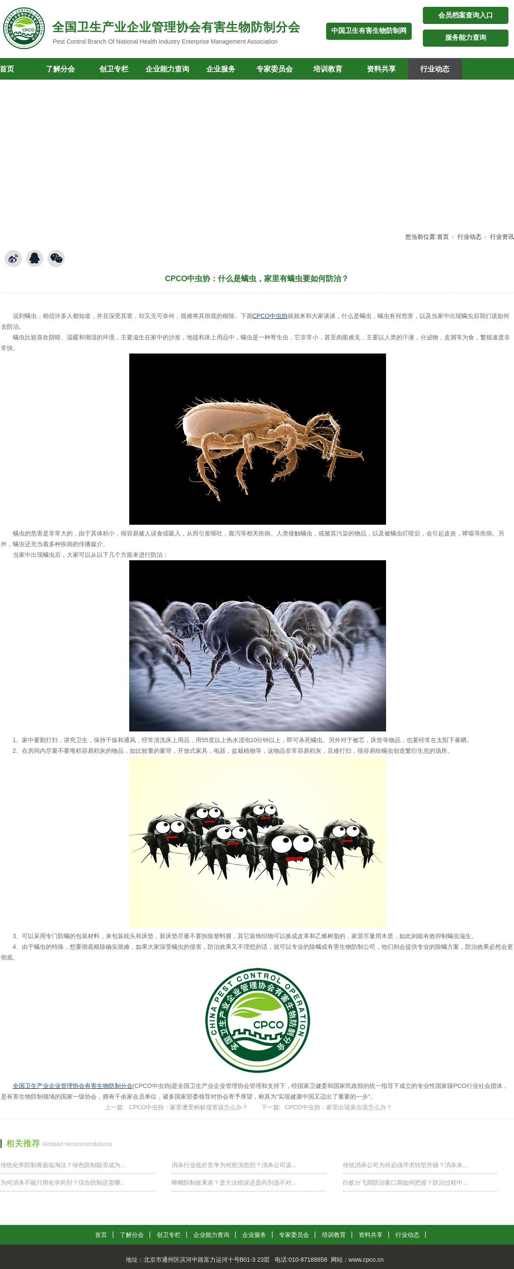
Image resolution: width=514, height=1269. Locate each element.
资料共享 (381, 69)
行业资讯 (502, 236)
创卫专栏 (113, 69)
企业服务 (220, 69)
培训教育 (327, 69)
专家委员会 (274, 69)
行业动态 (434, 69)
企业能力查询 (167, 69)
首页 (443, 236)
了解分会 (60, 69)
